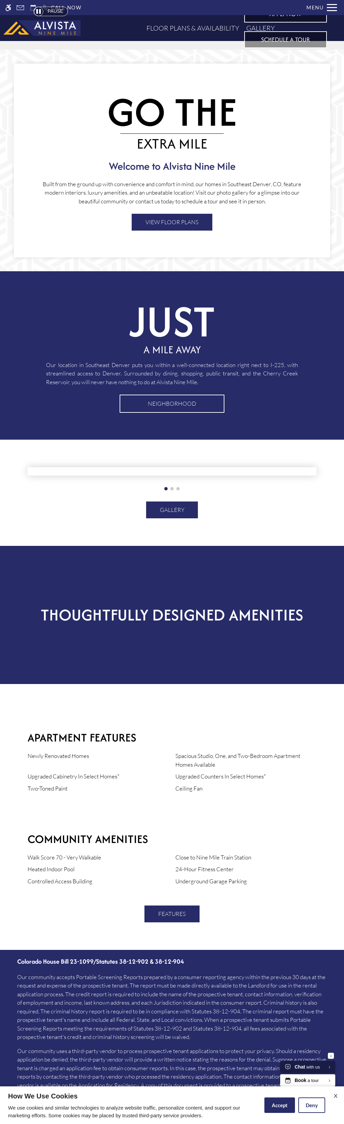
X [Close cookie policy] (335, 1095)
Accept (280, 1105)
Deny (312, 1105)
